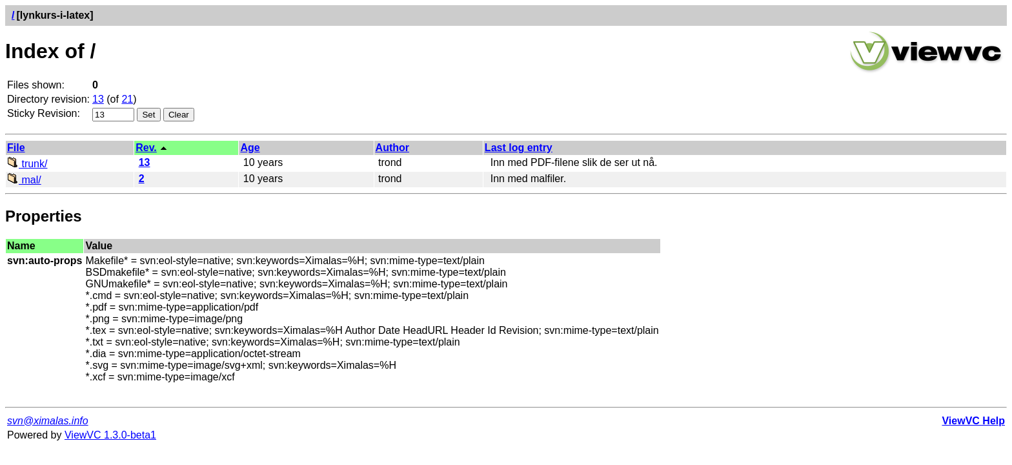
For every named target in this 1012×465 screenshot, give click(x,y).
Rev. (146, 147)
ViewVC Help (973, 420)
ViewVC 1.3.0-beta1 (110, 434)
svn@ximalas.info (47, 420)
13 (98, 99)
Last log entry (518, 147)
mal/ (24, 179)
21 (127, 99)
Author (392, 147)
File (16, 147)
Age (249, 147)
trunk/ (27, 163)
